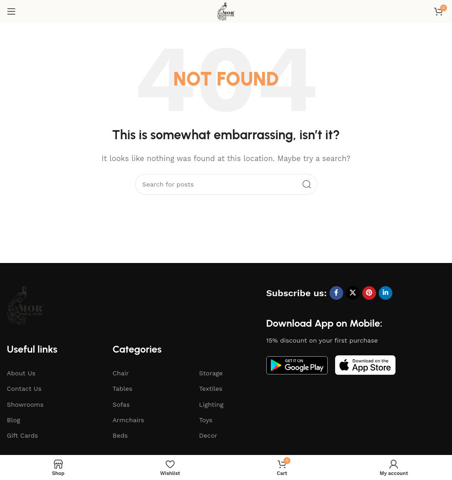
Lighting (211, 404)
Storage (211, 373)
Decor (208, 435)
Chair (120, 373)
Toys (206, 420)
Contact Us (24, 388)
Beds (119, 435)
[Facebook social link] (336, 293)
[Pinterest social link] (369, 293)
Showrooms (25, 404)
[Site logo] (226, 11)
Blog (13, 420)
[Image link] (25, 304)
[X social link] (353, 293)
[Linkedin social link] (385, 293)
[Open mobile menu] (11, 11)
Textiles (211, 388)
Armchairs (128, 420)
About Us (21, 373)
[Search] (226, 184)
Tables (122, 388)
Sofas (121, 404)
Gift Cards (22, 435)
